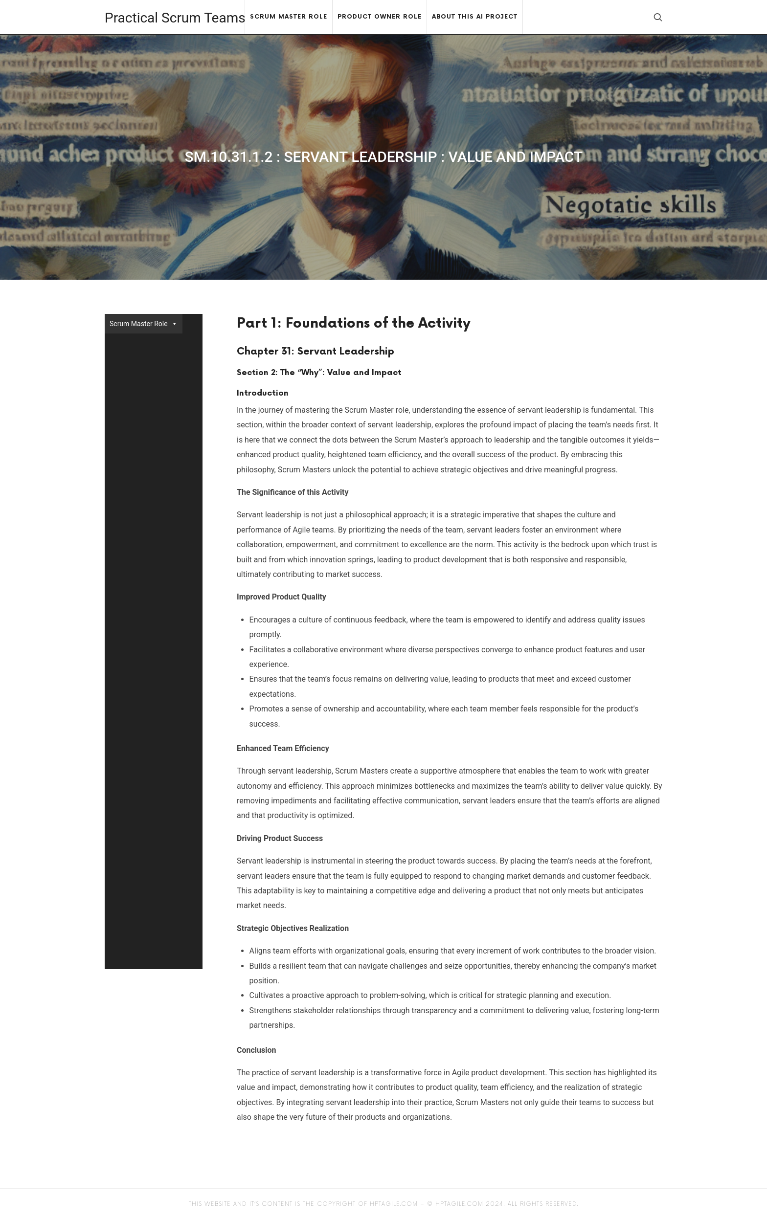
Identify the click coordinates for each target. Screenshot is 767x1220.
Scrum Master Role (144, 323)
